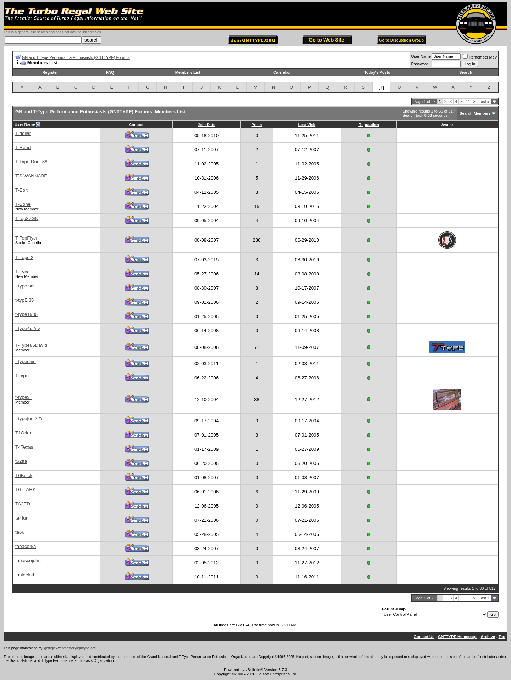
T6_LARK (25, 489)
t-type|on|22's (29, 418)
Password (419, 64)
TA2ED (22, 503)
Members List (187, 72)
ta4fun (21, 518)
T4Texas (24, 447)
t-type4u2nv (27, 328)
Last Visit (306, 124)
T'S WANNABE (31, 176)
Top (502, 637)
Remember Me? (480, 57)
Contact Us (424, 637)
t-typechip (25, 361)
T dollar (23, 133)
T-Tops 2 (24, 257)
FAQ (110, 72)
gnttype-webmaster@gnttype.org (70, 648)
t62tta (21, 461)
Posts (256, 124)
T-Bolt (21, 190)
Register (50, 72)
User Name (421, 56)
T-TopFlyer (26, 238)
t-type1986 (26, 314)
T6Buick (23, 475)
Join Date (206, 124)
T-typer (22, 375)
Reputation (368, 124)
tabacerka (25, 546)
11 (468, 101)
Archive (488, 637)
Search (465, 72)
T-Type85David (31, 345)
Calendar (281, 72)
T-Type (22, 271)
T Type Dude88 (31, 161)
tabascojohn (28, 560)
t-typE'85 (24, 300)
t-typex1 (23, 397)
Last (484, 101)
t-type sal (24, 286)
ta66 (19, 532)
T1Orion (23, 432)
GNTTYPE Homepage (457, 637)
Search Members (475, 113)
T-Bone (23, 204)
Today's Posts (377, 72)
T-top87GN (26, 218)
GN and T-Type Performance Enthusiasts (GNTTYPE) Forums (76, 57)
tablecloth (25, 574)
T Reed (23, 147)
